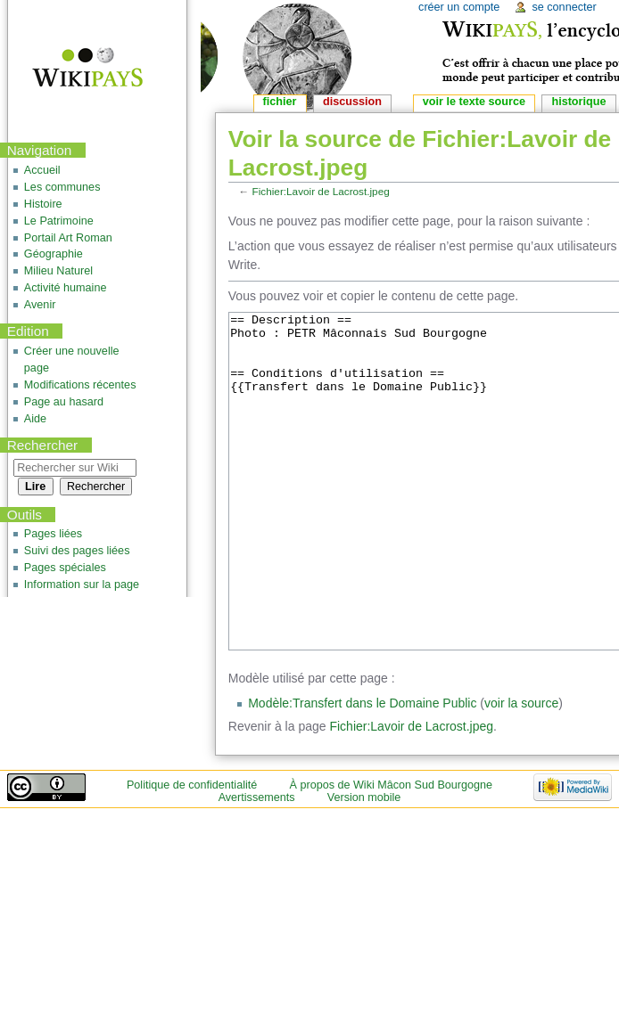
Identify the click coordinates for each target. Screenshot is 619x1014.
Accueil (42, 170)
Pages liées (53, 533)
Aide (35, 419)
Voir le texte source (474, 101)
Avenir (40, 304)
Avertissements (257, 864)
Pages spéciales (65, 567)
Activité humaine (65, 288)
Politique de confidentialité (192, 852)
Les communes (62, 187)
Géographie (53, 254)
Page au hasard (63, 402)
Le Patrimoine (59, 221)
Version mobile (364, 864)
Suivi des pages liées (77, 550)
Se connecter (564, 7)
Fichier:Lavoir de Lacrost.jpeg (321, 191)
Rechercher (42, 445)
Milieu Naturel (58, 271)
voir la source (521, 770)
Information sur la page (81, 584)
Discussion (352, 101)
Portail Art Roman (68, 238)
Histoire (43, 204)
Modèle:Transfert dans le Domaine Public (362, 770)
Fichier (280, 101)
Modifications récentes (80, 385)
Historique (578, 101)
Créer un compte (458, 7)
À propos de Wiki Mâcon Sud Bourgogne (391, 852)
